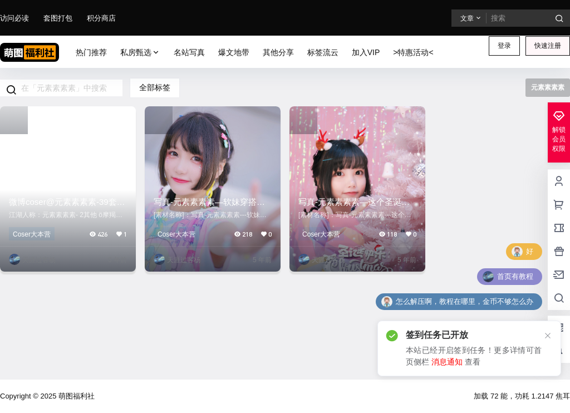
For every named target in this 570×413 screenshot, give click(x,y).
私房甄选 (140, 52)
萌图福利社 (75, 396)
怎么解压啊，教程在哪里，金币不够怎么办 (464, 301)
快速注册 (547, 46)
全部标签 (154, 87)
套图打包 (57, 18)
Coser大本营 (32, 234)
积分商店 (101, 18)
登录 (504, 46)
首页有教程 (515, 276)
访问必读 (14, 18)
